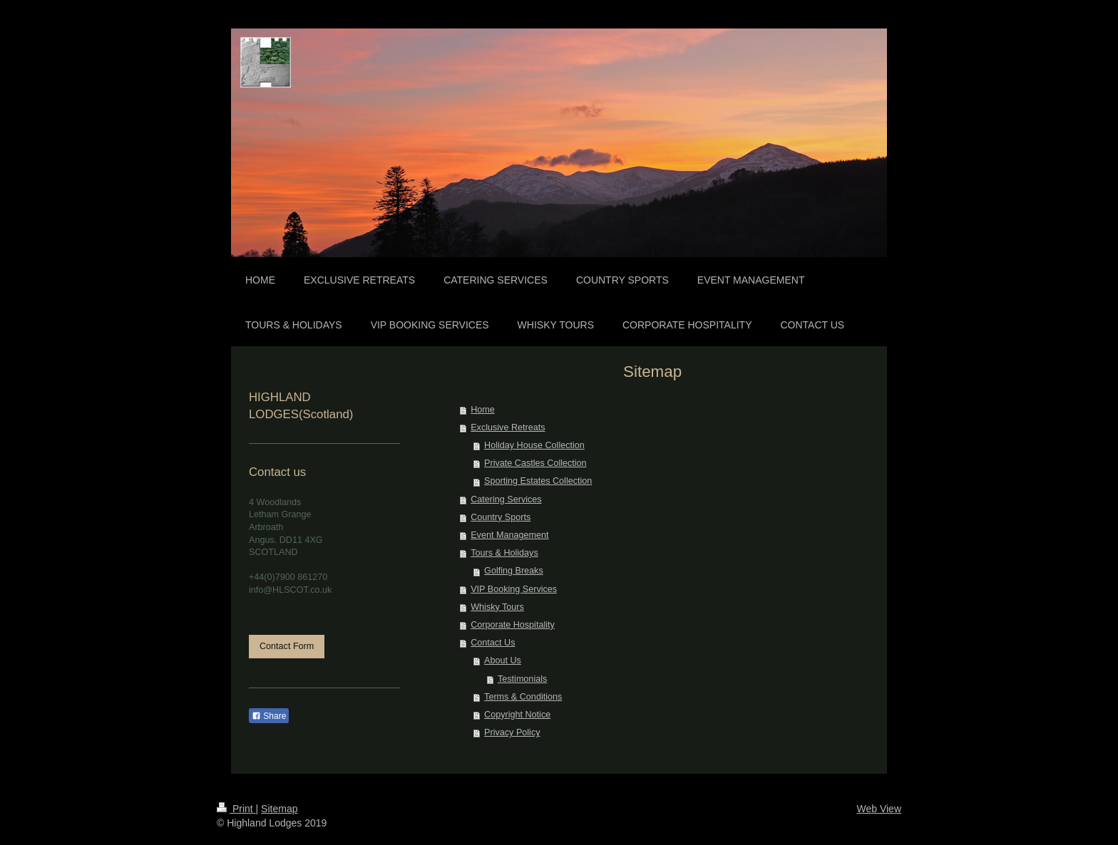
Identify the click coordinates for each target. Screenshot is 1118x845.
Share (269, 716)
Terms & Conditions (523, 697)
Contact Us (493, 643)
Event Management (509, 535)
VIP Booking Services (514, 589)
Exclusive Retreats (508, 427)
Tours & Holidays (504, 553)
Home (483, 410)
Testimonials (522, 679)
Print (236, 808)
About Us (502, 660)
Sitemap (279, 808)
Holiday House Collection (534, 445)
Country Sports (500, 517)
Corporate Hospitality (513, 625)
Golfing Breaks (513, 571)
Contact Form (287, 646)
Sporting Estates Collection (538, 481)
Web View (878, 808)
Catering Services (506, 499)
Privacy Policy (512, 732)
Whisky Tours (497, 607)
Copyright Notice (517, 715)
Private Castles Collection (535, 463)
